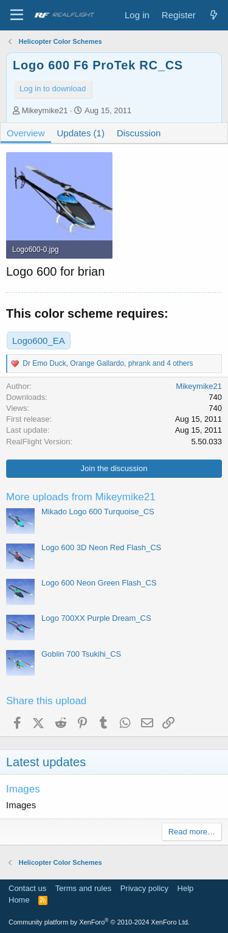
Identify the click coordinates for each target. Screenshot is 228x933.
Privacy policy (144, 888)
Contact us (27, 888)
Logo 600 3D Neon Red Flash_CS (101, 547)
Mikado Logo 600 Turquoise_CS (97, 511)
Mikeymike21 (45, 110)
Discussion (139, 133)
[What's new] (214, 15)
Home (19, 899)
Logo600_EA (38, 340)
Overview (26, 133)
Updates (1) (81, 133)
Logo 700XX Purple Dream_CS (96, 618)
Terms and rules (83, 888)
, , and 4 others (107, 363)
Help (186, 888)
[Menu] (16, 15)
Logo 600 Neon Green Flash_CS (98, 582)
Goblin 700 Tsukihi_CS (81, 654)
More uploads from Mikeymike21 (81, 497)
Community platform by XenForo (99, 922)
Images (23, 789)
